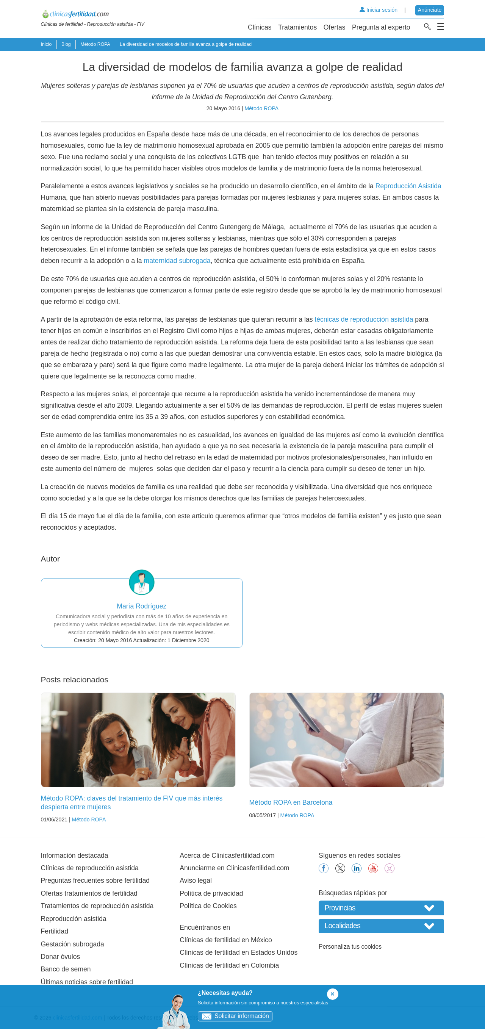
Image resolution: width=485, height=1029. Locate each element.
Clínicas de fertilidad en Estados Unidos (238, 952)
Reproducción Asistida (408, 186)
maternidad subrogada (177, 260)
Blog (66, 44)
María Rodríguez (141, 606)
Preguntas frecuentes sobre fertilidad (95, 880)
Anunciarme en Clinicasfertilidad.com (234, 868)
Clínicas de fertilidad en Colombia (229, 965)
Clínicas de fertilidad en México (226, 940)
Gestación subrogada (72, 944)
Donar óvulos (60, 956)
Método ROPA (95, 44)
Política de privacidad (211, 893)
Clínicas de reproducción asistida (90, 868)
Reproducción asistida (73, 919)
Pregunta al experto (381, 27)
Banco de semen (66, 969)
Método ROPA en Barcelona (291, 802)
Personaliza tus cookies (350, 946)
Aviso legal (196, 880)
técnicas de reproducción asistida (363, 319)
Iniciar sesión (378, 10)
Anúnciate (430, 10)
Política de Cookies (208, 906)
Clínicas (260, 27)
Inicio (46, 44)
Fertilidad (54, 931)
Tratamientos (297, 27)
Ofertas (335, 27)
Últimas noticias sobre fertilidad (87, 982)
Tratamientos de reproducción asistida (97, 906)
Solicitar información (233, 1016)
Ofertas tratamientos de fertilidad (89, 893)
